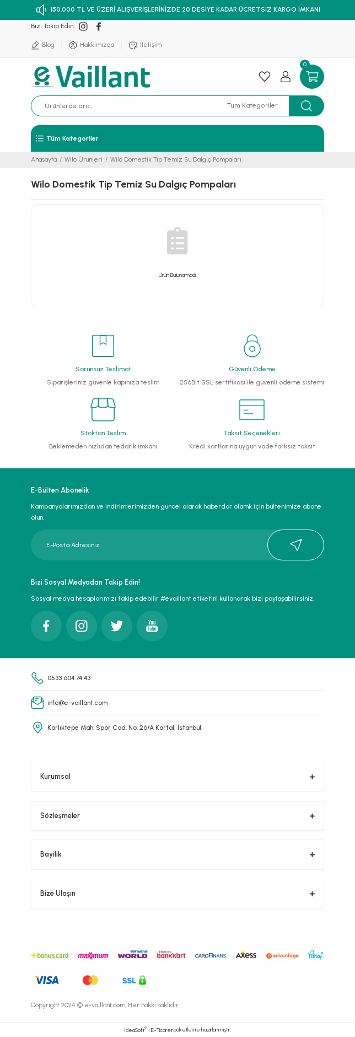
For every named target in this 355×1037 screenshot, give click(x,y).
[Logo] (92, 77)
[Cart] (312, 77)
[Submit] (295, 545)
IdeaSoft (135, 1030)
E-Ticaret (162, 1030)
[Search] (134, 105)
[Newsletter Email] (177, 545)
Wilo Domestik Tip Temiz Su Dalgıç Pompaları (175, 159)
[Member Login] (285, 76)
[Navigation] (177, 138)
